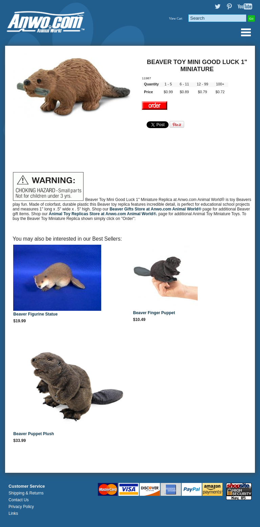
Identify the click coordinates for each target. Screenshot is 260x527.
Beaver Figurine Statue (35, 314)
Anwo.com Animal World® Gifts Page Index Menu (246, 32)
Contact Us (18, 500)
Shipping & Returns (25, 493)
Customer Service (26, 486)
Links (13, 513)
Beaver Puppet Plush (33, 433)
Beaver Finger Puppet (154, 312)
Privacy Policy (21, 506)
